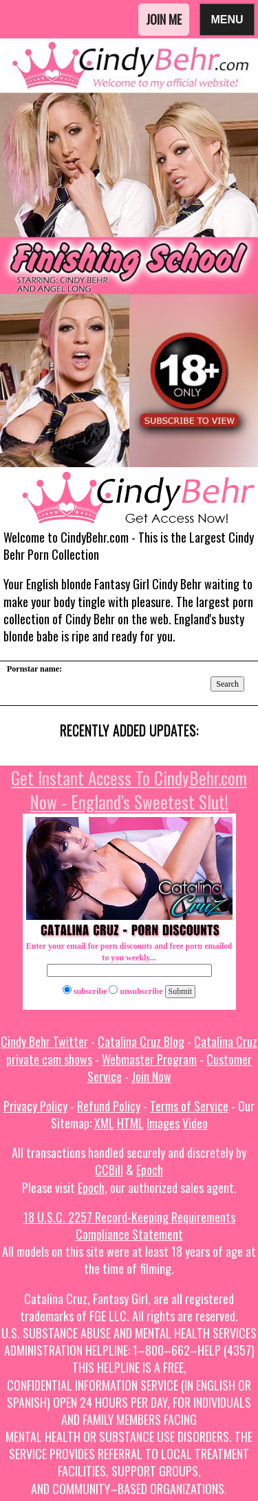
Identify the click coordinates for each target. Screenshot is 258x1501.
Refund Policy (108, 1106)
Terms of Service (189, 1106)
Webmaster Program (149, 1059)
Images (163, 1123)
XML (104, 1123)
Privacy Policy (35, 1106)
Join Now (151, 1076)
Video (195, 1123)
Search (227, 684)
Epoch (149, 1170)
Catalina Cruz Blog (141, 1041)
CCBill (109, 1170)
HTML (130, 1123)
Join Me (164, 19)
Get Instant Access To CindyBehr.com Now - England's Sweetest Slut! (129, 789)
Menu (227, 19)
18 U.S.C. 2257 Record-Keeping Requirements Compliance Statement (129, 1225)
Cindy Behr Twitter (44, 1041)
